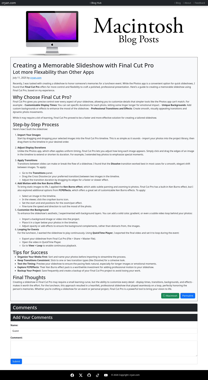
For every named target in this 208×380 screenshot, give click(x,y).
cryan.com (9, 3)
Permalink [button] (187, 295)
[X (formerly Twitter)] (80, 374)
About (187, 2)
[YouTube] (106, 374)
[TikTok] (97, 374)
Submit (16, 361)
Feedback (199, 2)
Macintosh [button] (170, 295)
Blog (177, 2)
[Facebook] (72, 374)
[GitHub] (89, 374)
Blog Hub (95, 2)
